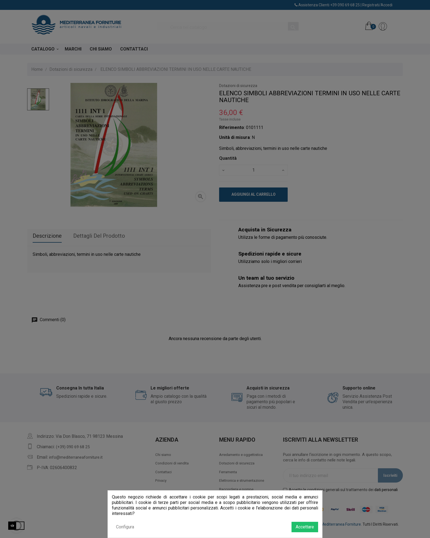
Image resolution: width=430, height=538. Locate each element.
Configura (125, 526)
